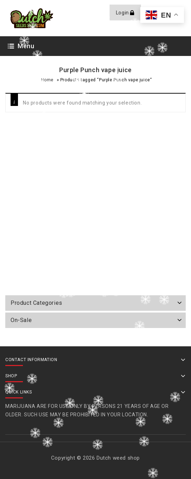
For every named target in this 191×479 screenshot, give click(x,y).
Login (123, 12)
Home (47, 79)
